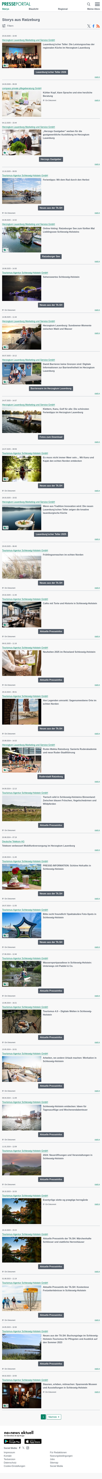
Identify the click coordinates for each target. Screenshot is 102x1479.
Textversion (9, 1459)
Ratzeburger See (51, 256)
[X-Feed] (89, 26)
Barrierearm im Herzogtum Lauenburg (51, 388)
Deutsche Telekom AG (13, 841)
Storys (5, 9)
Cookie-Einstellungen (14, 1466)
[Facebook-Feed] (93, 26)
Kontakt (7, 1456)
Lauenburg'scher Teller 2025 (51, 534)
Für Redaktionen (58, 1452)
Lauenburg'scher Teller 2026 (51, 72)
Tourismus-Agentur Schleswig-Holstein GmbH (25, 175)
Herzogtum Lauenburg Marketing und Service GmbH (28, 40)
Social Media (56, 1466)
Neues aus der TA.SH (51, 208)
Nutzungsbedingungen (61, 1456)
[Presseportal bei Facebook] (18, 1448)
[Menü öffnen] (97, 4)
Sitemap (54, 1462)
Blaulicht (33, 9)
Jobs (52, 1459)
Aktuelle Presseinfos (51, 631)
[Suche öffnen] (89, 4)
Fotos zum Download (51, 437)
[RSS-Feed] (98, 26)
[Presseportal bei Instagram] (27, 1447)
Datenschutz (10, 1462)
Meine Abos (93, 9)
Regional (63, 9)
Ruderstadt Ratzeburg (51, 776)
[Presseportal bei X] (22, 1448)
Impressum (9, 1452)
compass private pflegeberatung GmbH (21, 88)
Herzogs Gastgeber (51, 159)
